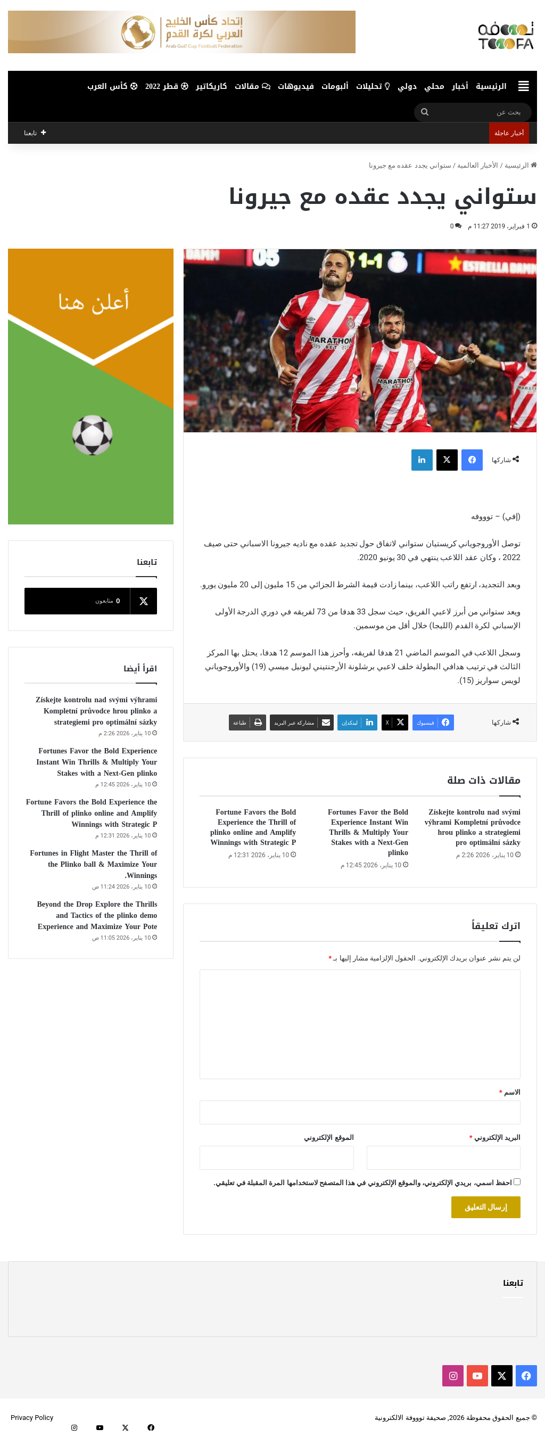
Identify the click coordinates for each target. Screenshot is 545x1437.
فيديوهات (296, 86)
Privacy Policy (32, 1418)
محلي (434, 86)
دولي (407, 86)
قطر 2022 (166, 86)
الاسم (510, 1092)
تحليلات (373, 86)
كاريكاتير (211, 86)
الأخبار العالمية (477, 165)
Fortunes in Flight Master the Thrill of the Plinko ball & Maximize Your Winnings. (93, 864)
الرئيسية (491, 86)
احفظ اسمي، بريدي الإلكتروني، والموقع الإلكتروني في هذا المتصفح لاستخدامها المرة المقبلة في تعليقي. (362, 1183)
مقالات (252, 86)
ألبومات (335, 86)
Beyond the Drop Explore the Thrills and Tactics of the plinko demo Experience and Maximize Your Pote (97, 915)
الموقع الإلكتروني (328, 1138)
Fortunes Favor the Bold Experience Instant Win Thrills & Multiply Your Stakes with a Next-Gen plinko (368, 832)
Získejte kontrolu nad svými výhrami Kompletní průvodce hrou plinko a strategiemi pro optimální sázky (473, 827)
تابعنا (513, 1283)
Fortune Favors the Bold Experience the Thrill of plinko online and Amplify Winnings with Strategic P (253, 827)
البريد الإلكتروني (495, 1138)
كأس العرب (112, 86)
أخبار (460, 86)
